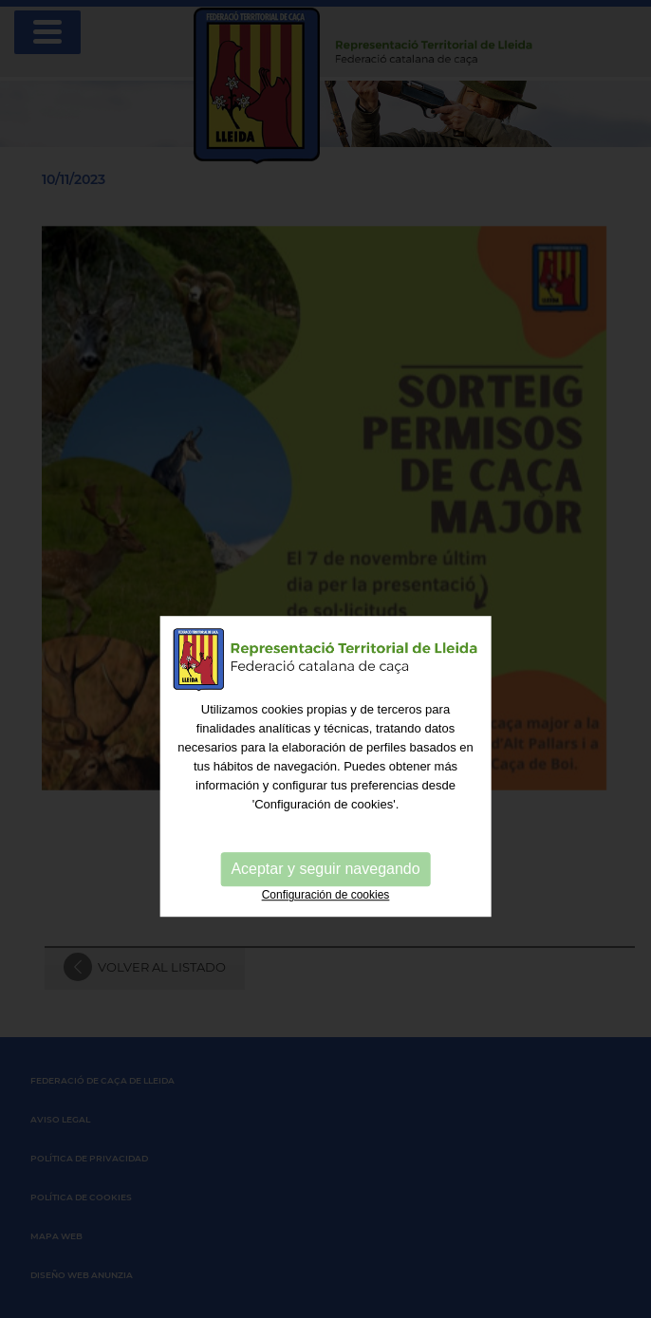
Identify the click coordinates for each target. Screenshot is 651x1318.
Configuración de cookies (326, 929)
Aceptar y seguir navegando (325, 903)
